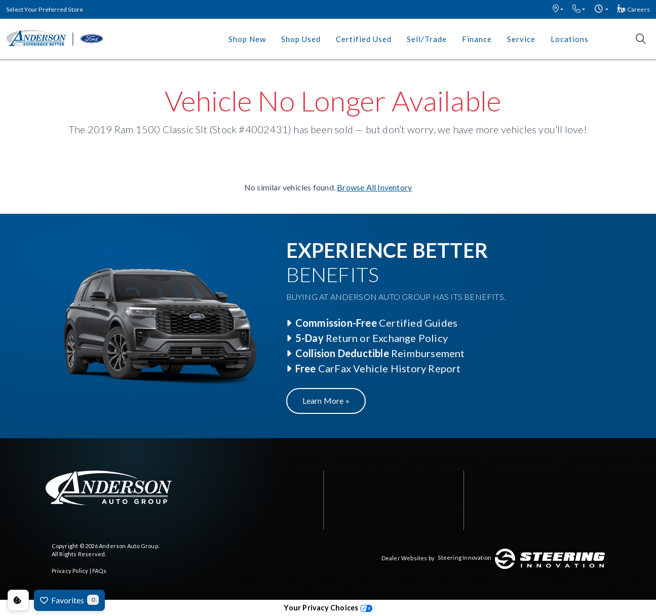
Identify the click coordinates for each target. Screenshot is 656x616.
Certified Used (364, 39)
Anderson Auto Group (128, 546)
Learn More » (326, 400)
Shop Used (301, 39)
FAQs (99, 570)
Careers (634, 9)
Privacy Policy (70, 570)
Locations (570, 39)
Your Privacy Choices (328, 607)
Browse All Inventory (374, 187)
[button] (558, 9)
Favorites (69, 600)
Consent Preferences (18, 600)
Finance (477, 39)
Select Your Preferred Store (44, 9)
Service (521, 39)
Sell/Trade (427, 39)
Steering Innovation (464, 557)
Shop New (247, 39)
